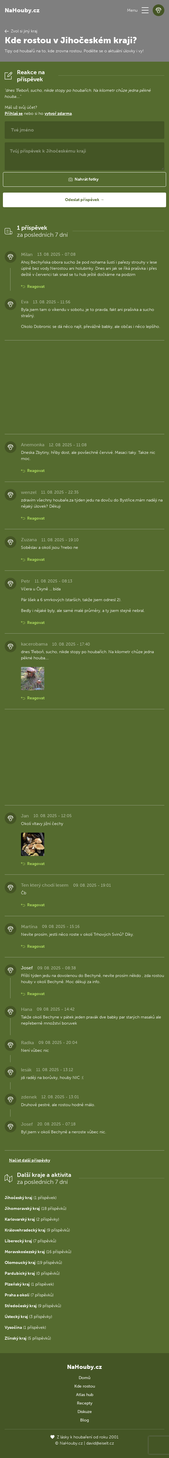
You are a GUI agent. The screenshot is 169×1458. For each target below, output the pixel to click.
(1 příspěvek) (31, 1197)
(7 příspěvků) (30, 1241)
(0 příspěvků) (32, 1273)
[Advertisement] (84, 386)
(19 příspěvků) (33, 1262)
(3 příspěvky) (28, 1316)
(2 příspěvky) (32, 1219)
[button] (145, 10)
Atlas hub (84, 1394)
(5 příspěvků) (28, 1338)
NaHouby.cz (22, 10)
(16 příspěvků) (38, 1251)
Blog (84, 1420)
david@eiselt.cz (100, 1443)
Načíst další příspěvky (29, 1160)
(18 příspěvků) (35, 1208)
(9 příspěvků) (37, 1230)
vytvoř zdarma (58, 113)
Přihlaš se (14, 113)
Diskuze (85, 1411)
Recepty (84, 1403)
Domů (84, 1377)
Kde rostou (84, 1386)
